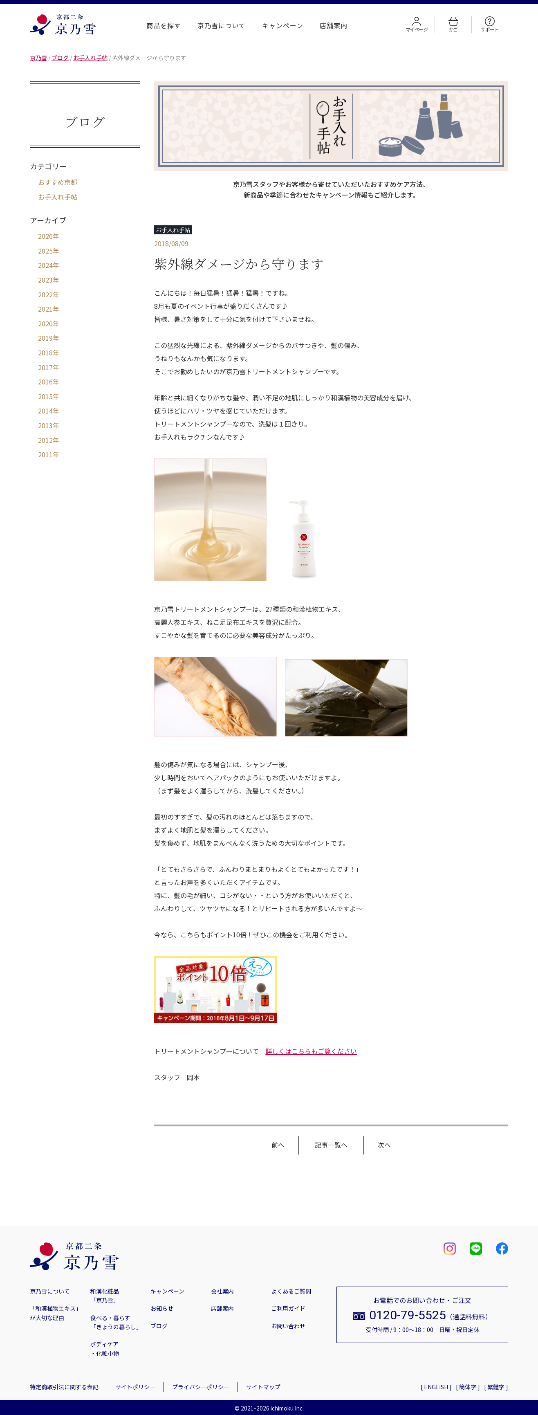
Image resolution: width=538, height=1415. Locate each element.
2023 (45, 280)
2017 (45, 367)
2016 (45, 381)
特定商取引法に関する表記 (64, 1387)
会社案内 (222, 1291)
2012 (45, 440)
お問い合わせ (288, 1326)
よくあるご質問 (291, 1291)
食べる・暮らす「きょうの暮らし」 (116, 1322)
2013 (45, 425)
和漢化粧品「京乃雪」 (104, 1295)
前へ (278, 1145)
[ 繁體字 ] (496, 1387)
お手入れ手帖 (57, 197)
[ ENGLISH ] (436, 1387)
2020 (45, 323)
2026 (45, 236)
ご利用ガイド (288, 1308)
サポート (489, 24)
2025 (45, 251)
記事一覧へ (331, 1145)
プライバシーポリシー (200, 1387)
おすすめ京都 (57, 182)
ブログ (159, 1326)
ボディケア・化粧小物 (104, 1348)
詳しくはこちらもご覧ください (311, 1051)
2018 (45, 352)
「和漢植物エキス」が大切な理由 (55, 1312)
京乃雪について (221, 25)
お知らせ (161, 1308)
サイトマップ (263, 1387)
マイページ (417, 24)
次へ (384, 1145)
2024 (45, 265)
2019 (45, 338)
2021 (45, 309)
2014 (45, 411)
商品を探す (163, 25)
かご (453, 24)
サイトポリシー (135, 1387)
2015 (45, 396)
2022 (45, 294)
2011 (45, 454)
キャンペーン (282, 25)
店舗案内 (333, 25)
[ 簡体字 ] (468, 1387)
